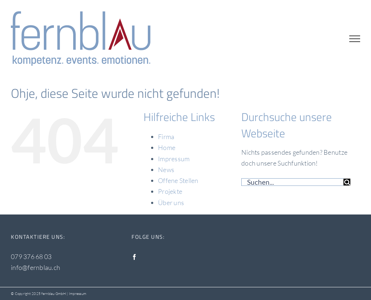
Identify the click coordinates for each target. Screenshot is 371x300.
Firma (166, 137)
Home (166, 147)
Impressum (173, 159)
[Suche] (346, 182)
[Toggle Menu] (354, 39)
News (166, 170)
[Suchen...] (292, 182)
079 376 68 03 (31, 257)
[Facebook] (134, 257)
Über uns (171, 203)
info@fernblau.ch (35, 267)
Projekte (170, 191)
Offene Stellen (178, 180)
